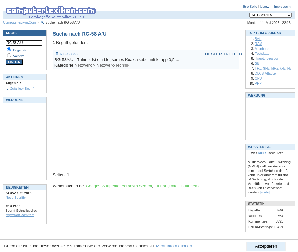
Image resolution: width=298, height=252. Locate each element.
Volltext (18, 56)
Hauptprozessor (266, 58)
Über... (264, 6)
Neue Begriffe (16, 197)
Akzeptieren (266, 246)
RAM (258, 44)
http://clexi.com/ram (20, 215)
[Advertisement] (129, 118)
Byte (258, 39)
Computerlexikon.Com (19, 22)
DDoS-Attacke (265, 73)
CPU (258, 78)
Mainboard (262, 48)
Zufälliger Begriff (22, 88)
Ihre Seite (250, 6)
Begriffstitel (21, 50)
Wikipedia (111, 186)
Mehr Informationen (174, 246)
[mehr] (265, 192)
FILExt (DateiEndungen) (176, 186)
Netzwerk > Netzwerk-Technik (101, 65)
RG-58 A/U (69, 54)
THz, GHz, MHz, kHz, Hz (273, 68)
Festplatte (262, 53)
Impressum (282, 6)
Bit (257, 63)
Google (92, 186)
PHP (258, 83)
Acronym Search (136, 186)
